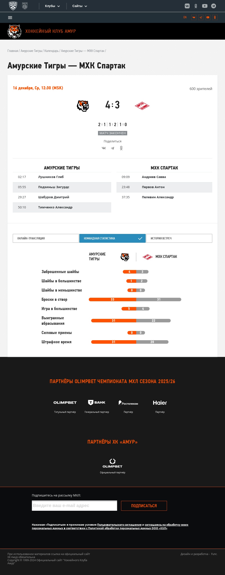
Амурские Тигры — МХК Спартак (82, 51)
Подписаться (151, 506)
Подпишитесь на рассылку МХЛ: (56, 495)
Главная (12, 51)
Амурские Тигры (31, 51)
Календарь (51, 51)
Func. (214, 554)
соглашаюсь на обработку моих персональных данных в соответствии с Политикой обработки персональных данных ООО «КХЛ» (110, 526)
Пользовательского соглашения (119, 525)
